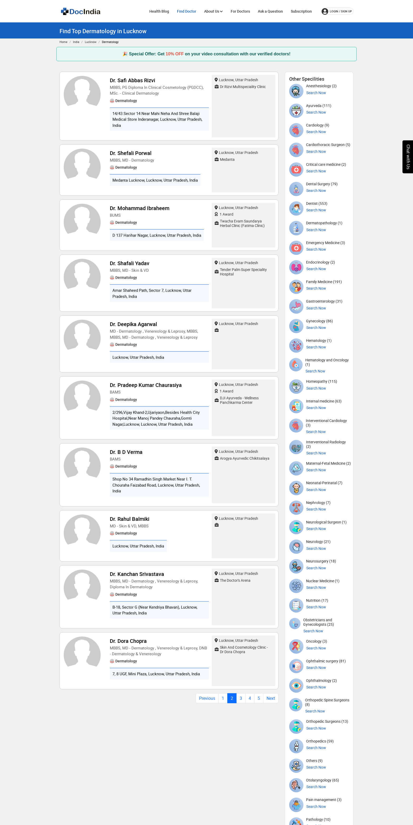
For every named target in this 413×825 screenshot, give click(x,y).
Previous (207, 698)
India (76, 42)
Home (63, 42)
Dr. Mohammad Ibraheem (139, 208)
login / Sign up (337, 11)
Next (271, 698)
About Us (213, 11)
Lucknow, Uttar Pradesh (236, 79)
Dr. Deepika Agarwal (133, 324)
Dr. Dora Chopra (128, 640)
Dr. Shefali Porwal (130, 153)
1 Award (224, 214)
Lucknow (90, 42)
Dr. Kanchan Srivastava (137, 574)
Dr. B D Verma (126, 451)
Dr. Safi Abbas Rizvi (132, 80)
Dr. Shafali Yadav (129, 263)
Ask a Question (270, 11)
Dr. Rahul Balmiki (129, 518)
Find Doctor (186, 11)
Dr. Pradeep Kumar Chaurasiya (146, 385)
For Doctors (240, 11)
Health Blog (159, 11)
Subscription (301, 11)
